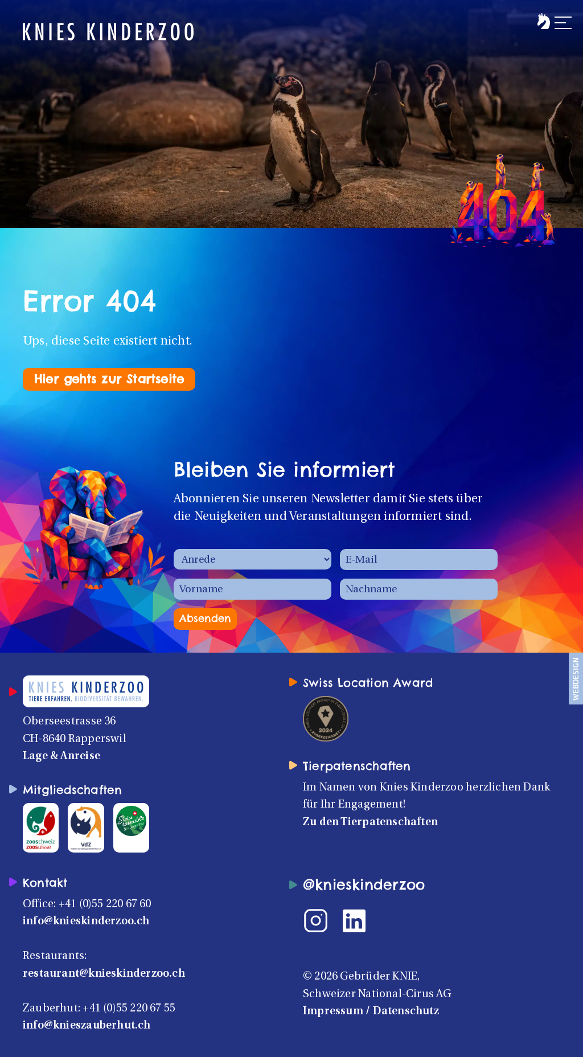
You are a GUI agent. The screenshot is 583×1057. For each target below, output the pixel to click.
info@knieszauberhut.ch (87, 1026)
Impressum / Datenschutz (371, 1011)
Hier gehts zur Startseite (109, 379)
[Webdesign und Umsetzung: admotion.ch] (576, 678)
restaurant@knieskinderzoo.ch (104, 974)
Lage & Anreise (61, 756)
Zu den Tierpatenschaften (370, 822)
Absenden (205, 618)
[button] (553, 16)
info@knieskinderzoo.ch (86, 921)
